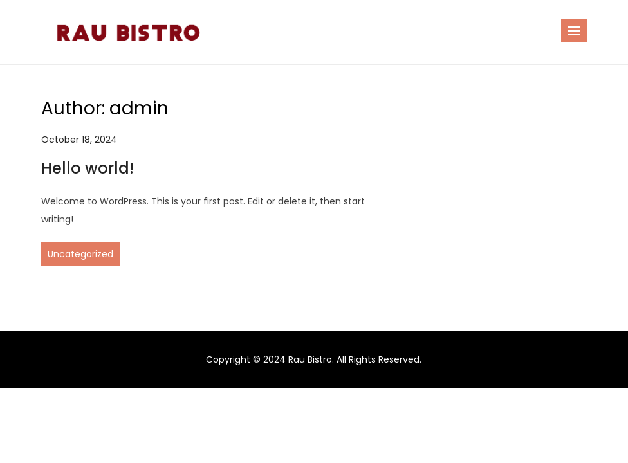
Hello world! (87, 168)
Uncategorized (80, 254)
